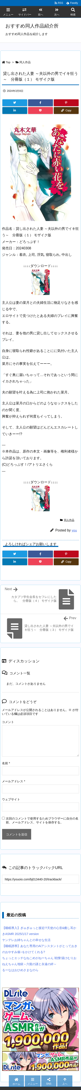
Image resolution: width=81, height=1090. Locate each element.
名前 (6, 763)
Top (8, 62)
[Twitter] (14, 102)
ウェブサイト (11, 799)
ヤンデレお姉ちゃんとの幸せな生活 (26, 940)
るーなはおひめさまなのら (20, 970)
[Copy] (66, 110)
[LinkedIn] (14, 110)
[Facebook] (40, 102)
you (74, 530)
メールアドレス (13, 781)
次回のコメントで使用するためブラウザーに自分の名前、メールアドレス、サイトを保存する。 (42, 820)
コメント (8, 722)
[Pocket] (40, 110)
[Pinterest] (66, 102)
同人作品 (25, 62)
